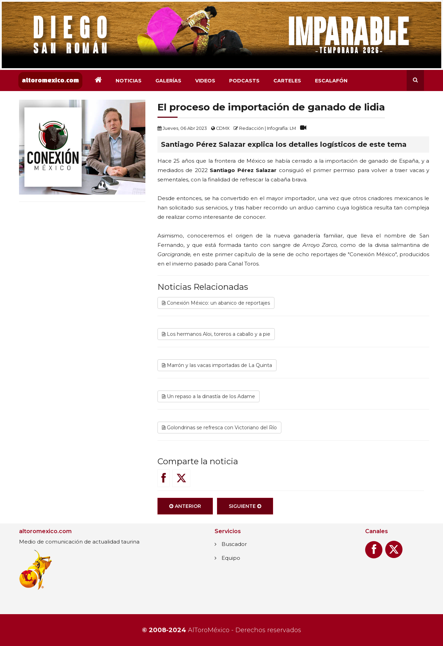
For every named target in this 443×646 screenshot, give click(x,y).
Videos (205, 81)
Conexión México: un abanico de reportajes (216, 303)
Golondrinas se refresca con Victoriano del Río (219, 427)
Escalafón (331, 81)
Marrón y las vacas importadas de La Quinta (217, 365)
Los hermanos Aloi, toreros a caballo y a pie (216, 334)
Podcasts (244, 81)
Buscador (234, 544)
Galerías (168, 81)
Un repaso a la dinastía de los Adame (208, 396)
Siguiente (245, 506)
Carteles (287, 81)
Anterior (185, 506)
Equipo (231, 558)
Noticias (129, 81)
